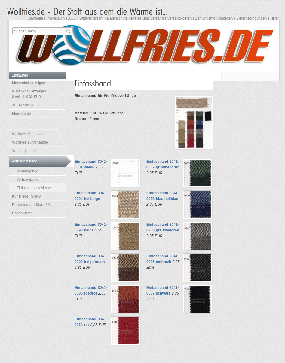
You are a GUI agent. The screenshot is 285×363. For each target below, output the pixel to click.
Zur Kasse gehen (26, 105)
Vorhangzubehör (25, 161)
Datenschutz (117, 18)
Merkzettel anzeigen (28, 83)
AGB (72, 18)
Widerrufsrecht (91, 18)
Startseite (35, 18)
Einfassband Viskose (34, 188)
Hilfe (274, 18)
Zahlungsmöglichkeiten (214, 18)
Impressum (56, 18)
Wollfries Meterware (28, 134)
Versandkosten (179, 18)
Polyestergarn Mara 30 (31, 205)
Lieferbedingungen (251, 18)
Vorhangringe (27, 171)
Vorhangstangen (25, 151)
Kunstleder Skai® (26, 196)
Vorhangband (27, 179)
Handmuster (22, 213)
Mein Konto (21, 113)
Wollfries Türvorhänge (30, 142)
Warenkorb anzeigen (29, 93)
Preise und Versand (147, 18)
